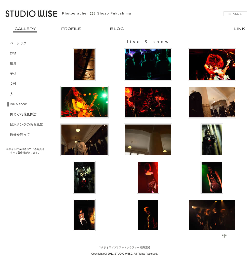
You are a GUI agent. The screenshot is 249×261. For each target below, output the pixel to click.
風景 (13, 63)
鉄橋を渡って (20, 134)
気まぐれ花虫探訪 (23, 114)
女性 (13, 84)
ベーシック (18, 43)
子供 (13, 73)
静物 (13, 53)
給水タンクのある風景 (26, 124)
